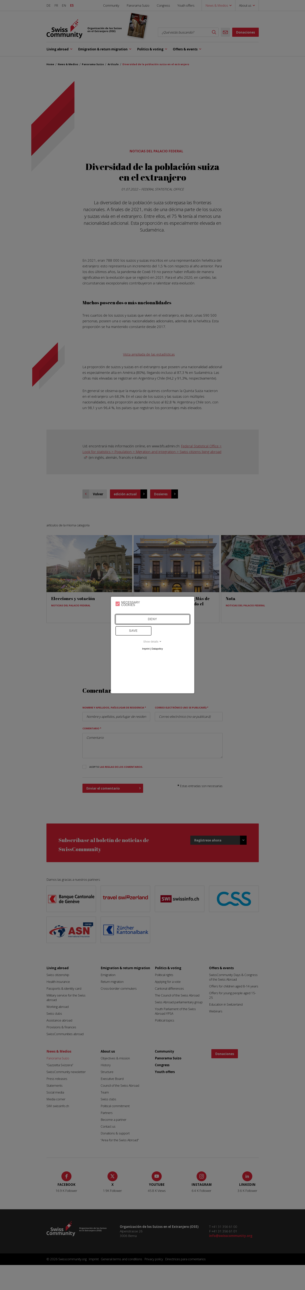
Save (133, 630)
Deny (152, 619)
